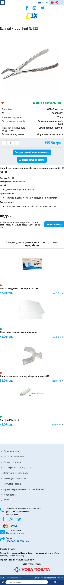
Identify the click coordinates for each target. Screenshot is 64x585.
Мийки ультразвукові (14, 478)
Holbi (61, 577)
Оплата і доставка (12, 462)
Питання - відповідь (13, 456)
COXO (6, 500)
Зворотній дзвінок (17, 541)
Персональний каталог (33, 159)
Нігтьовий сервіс (12, 483)
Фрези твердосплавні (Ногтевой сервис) (24, 489)
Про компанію (11, 451)
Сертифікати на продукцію (17, 467)
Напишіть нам (15, 533)
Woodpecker (10, 494)
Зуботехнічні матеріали (15, 472)
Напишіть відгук (54, 224)
